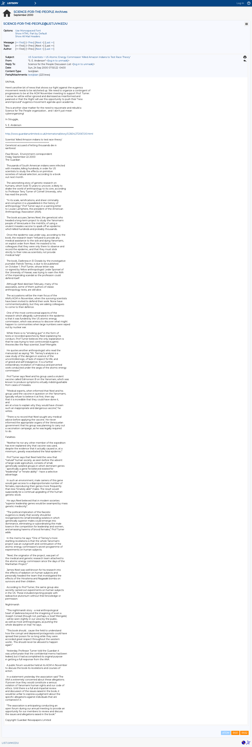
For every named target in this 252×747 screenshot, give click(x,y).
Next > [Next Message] (39, 42)
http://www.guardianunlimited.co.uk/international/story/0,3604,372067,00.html (49, 133)
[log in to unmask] (58, 60)
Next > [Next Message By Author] (39, 48)
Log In (240, 3)
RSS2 (244, 732)
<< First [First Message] (20, 42)
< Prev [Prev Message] (30, 42)
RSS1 (235, 732)
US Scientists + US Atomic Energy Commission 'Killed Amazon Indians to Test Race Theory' (79, 57)
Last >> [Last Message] (49, 42)
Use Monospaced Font (28, 30)
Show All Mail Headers (27, 36)
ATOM (225, 732)
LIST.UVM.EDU (10, 743)
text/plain (33, 74)
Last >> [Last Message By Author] (49, 48)
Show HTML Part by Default (31, 33)
